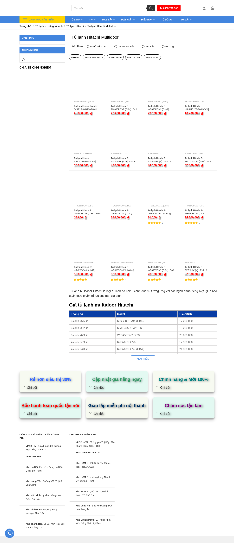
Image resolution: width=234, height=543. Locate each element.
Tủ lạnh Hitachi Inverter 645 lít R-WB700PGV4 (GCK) (86, 108)
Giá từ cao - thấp (124, 46)
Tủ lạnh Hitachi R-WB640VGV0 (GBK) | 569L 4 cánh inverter (161, 269)
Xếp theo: (78, 46)
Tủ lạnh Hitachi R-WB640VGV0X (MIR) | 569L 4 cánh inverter (85, 269)
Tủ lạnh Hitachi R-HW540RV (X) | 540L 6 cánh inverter (159, 160)
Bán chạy (168, 46)
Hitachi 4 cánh (133, 57)
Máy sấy (108, 19)
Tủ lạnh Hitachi (75, 26)
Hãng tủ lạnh (55, 26)
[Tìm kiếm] (151, 8)
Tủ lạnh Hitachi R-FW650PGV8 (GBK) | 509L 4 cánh (87, 212)
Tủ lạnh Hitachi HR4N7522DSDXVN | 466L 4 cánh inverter (85, 160)
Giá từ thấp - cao (96, 46)
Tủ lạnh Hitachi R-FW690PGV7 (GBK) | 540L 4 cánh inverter (124, 108)
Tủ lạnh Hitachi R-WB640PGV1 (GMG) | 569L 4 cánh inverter (159, 108)
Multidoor (75, 57)
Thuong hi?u (30, 50)
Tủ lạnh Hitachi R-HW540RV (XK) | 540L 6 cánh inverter (123, 160)
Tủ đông (167, 19)
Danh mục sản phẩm (38, 19)
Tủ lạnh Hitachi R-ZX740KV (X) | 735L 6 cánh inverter (196, 269)
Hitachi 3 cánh (115, 57)
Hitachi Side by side (94, 57)
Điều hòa (148, 19)
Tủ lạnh (76, 19)
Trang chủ (25, 26)
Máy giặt (128, 19)
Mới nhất (148, 46)
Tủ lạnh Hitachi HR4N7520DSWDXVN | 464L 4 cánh (197, 108)
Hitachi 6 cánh (152, 57)
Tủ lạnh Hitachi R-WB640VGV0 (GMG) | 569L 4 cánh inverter (122, 212)
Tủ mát (186, 19)
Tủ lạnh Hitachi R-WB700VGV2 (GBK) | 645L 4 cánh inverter (198, 160)
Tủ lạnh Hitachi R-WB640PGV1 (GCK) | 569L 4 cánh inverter (196, 212)
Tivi (92, 19)
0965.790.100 (169, 8)
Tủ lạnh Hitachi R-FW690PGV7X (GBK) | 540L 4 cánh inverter (159, 212)
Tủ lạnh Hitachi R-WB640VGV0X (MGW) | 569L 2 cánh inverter (123, 269)
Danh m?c (28, 38)
